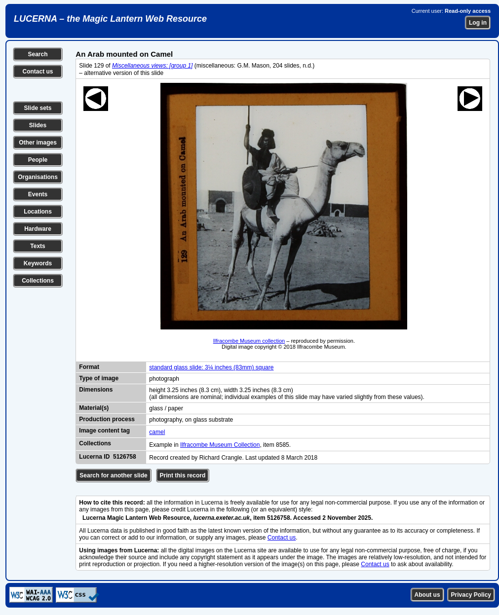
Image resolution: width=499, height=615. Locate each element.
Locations (38, 211)
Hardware (37, 228)
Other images (38, 142)
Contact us (37, 71)
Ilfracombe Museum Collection (220, 444)
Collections (38, 280)
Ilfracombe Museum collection (249, 341)
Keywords (38, 263)
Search (37, 54)
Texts (37, 246)
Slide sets (37, 108)
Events (37, 194)
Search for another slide (113, 475)
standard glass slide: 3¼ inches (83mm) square (211, 367)
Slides (37, 125)
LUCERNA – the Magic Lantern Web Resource (110, 19)
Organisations (38, 177)
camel (157, 432)
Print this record (183, 475)
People (37, 159)
